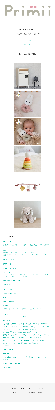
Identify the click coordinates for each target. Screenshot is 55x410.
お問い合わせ (27, 44)
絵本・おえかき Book (8, 259)
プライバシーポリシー (18, 392)
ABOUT (22, 388)
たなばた (5, 276)
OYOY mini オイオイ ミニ (9, 340)
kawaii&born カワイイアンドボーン (12, 331)
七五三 (19, 276)
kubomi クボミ (27, 331)
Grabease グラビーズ (29, 328)
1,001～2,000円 (15, 356)
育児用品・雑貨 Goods (9, 264)
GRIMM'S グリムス (42, 328)
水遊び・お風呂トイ (8, 254)
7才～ (29, 316)
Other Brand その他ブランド (31, 343)
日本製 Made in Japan (9, 349)
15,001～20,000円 (41, 357)
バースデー (5, 274)
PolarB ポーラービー (24, 340)
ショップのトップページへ (27, 41)
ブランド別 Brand (7, 320)
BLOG (30, 388)
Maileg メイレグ (44, 335)
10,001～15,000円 (29, 357)
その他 (45, 245)
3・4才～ (17, 316)
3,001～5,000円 (36, 356)
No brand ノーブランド (9, 345)
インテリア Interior (8, 305)
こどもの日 (45, 274)
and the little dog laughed (40, 323)
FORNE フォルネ (7, 328)
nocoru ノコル (36, 339)
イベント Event (7, 272)
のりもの (5, 245)
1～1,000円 (6, 356)
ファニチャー (31, 308)
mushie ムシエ (34, 335)
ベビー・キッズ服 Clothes (10, 289)
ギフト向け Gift (7, 284)
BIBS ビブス (6, 324)
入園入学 (38, 274)
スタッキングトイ (34, 252)
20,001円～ (6, 359)
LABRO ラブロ (37, 331)
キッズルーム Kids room (9, 293)
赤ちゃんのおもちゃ (8, 244)
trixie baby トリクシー (43, 342)
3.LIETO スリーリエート (15, 343)
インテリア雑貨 (7, 308)
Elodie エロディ (45, 326)
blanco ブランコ (15, 324)
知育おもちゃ (38, 245)
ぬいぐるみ (25, 254)
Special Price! (7, 367)
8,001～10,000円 (17, 357)
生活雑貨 (24, 308)
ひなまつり (31, 274)
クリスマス (25, 276)
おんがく (11, 245)
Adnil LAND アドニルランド (10, 323)
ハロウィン (12, 276)
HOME (14, 388)
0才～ (4, 316)
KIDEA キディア (34, 329)
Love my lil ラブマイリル (39, 334)
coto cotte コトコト (27, 324)
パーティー (13, 274)
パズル (47, 244)
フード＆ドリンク (18, 310)
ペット (4, 297)
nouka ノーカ (46, 339)
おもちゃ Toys (6, 250)
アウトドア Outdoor (8, 301)
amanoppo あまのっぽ (25, 323)
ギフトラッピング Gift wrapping (11, 363)
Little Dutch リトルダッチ (9, 332)
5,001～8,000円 (7, 357)
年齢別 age (6, 314)
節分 (25, 274)
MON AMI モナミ (26, 339)
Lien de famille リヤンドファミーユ (27, 332)
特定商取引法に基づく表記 (35, 392)
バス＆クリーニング (42, 308)
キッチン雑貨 (16, 308)
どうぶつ (18, 245)
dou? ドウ (37, 324)
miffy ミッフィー (24, 335)
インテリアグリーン (30, 310)
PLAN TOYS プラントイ (38, 340)
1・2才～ (10, 316)
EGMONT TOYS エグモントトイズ (30, 326)
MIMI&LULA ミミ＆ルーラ (9, 337)
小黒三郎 (5, 343)
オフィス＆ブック (7, 310)
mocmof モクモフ (23, 337)
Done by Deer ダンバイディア (11, 326)
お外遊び (17, 254)
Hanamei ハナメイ (7, 329)
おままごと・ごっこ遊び (21, 244)
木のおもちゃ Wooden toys (10, 241)
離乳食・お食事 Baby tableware (11, 280)
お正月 (20, 274)
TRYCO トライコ (30, 342)
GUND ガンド (17, 328)
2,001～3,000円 (25, 356)
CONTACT (40, 388)
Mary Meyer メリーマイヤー (10, 335)
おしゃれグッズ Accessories (10, 268)
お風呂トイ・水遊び (28, 245)
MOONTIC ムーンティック (37, 337)
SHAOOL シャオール (8, 342)
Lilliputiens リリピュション (10, 334)
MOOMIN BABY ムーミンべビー (11, 339)
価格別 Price (6, 353)
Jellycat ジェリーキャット (21, 329)
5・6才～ (24, 316)
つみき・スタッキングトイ (36, 244)
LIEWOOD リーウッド (25, 334)
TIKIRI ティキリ (20, 342)
